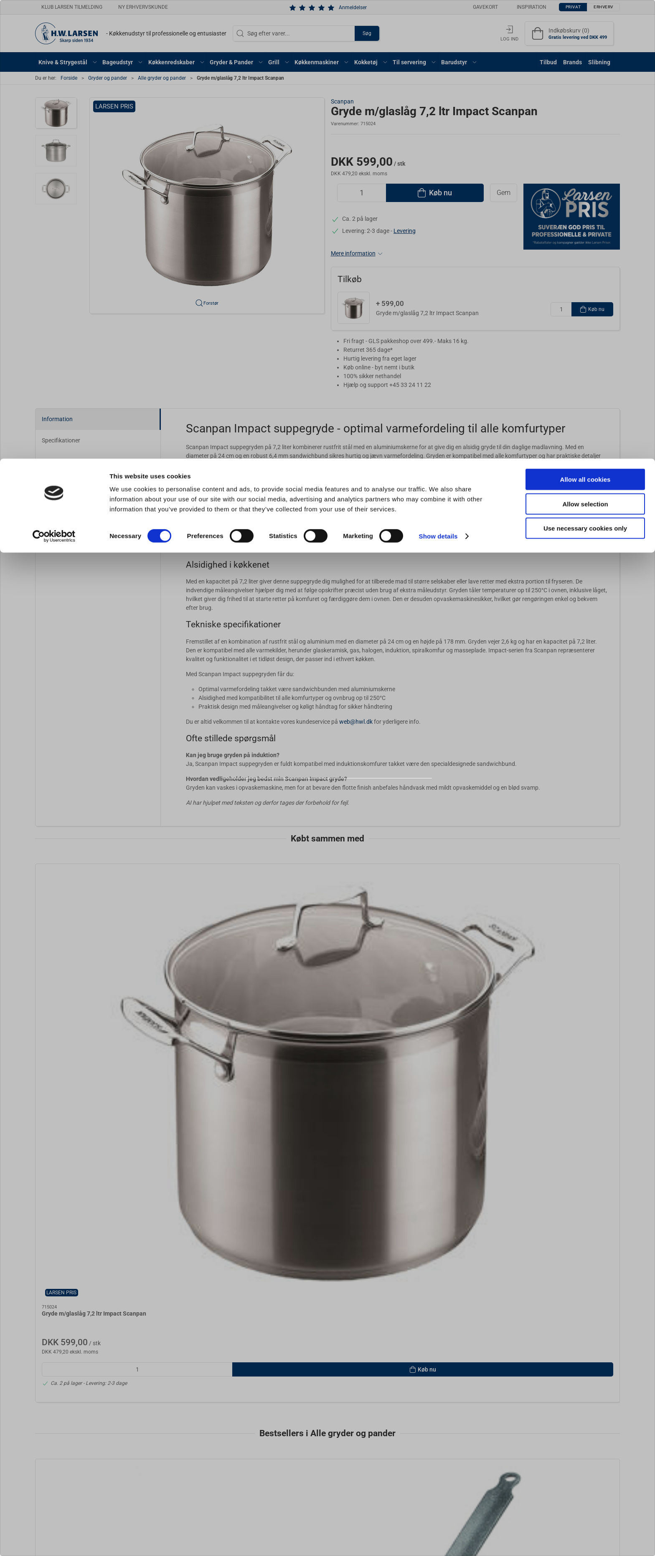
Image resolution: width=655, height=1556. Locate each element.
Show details (438, 77)
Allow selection (585, 45)
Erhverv (346, 801)
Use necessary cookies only (585, 69)
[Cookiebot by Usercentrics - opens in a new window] (54, 77)
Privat (306, 801)
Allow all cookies (585, 20)
